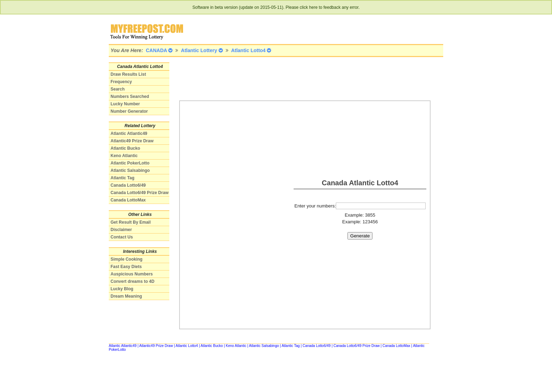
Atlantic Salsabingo (130, 170)
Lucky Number (125, 103)
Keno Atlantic (124, 155)
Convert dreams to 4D (133, 281)
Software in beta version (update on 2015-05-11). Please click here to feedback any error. (276, 7)
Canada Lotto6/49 (128, 185)
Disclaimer (121, 229)
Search (118, 89)
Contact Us (122, 237)
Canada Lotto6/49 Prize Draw (140, 192)
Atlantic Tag (122, 177)
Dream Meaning (126, 296)
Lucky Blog (122, 288)
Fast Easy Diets (126, 266)
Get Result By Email (131, 222)
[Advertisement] (307, 78)
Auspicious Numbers (132, 274)
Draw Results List (128, 74)
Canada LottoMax (128, 200)
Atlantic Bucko (125, 148)
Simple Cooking (127, 259)
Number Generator (129, 111)
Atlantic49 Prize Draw (132, 140)
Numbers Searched (130, 96)
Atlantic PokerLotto (130, 163)
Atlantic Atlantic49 (129, 133)
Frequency (121, 81)
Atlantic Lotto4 (187, 346)
